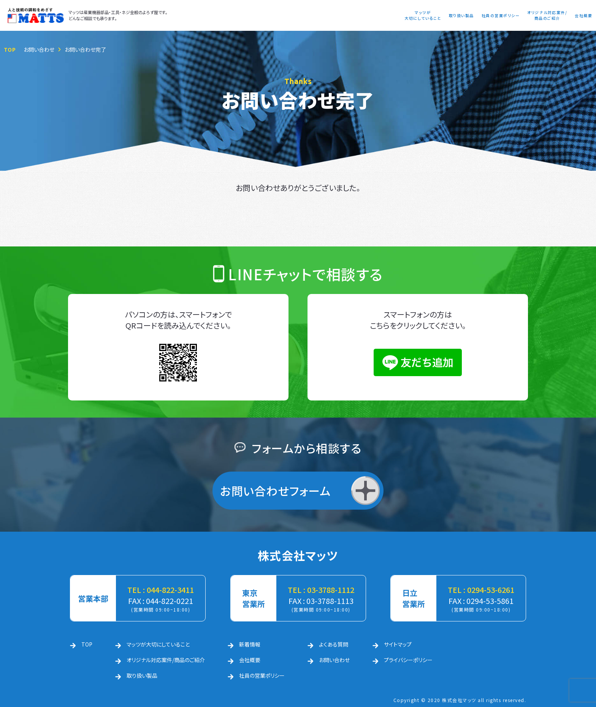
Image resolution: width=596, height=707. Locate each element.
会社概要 (583, 15)
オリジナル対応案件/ (547, 15)
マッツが (422, 15)
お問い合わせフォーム (275, 490)
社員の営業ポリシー (501, 15)
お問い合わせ (39, 49)
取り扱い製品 (461, 15)
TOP (10, 49)
